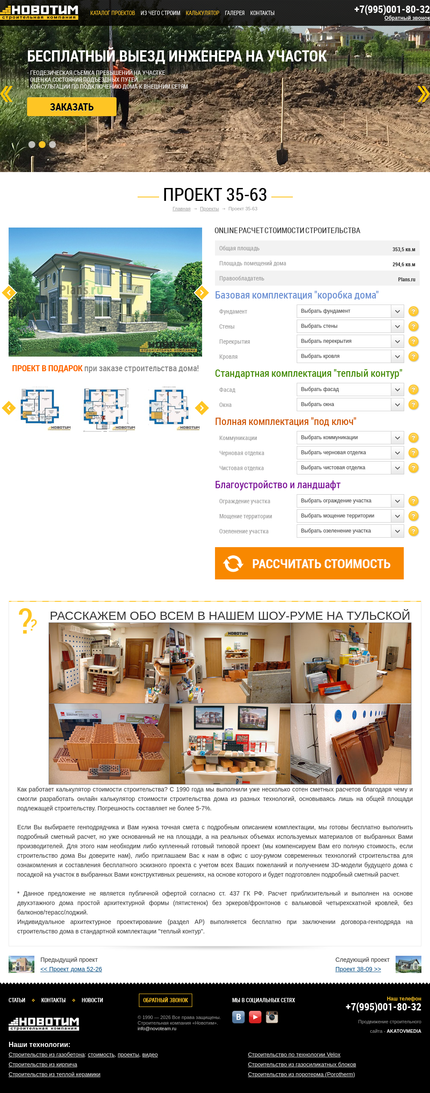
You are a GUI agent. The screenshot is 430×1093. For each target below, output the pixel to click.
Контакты (262, 13)
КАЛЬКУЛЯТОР (202, 13)
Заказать (72, 107)
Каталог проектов (112, 13)
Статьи (17, 1000)
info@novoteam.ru (157, 1028)
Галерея (235, 13)
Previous (8, 292)
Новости (92, 1000)
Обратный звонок (407, 18)
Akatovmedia (404, 1031)
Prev (6, 94)
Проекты (209, 208)
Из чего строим (160, 13)
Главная (181, 208)
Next (423, 94)
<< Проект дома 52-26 (71, 969)
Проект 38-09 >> (358, 969)
